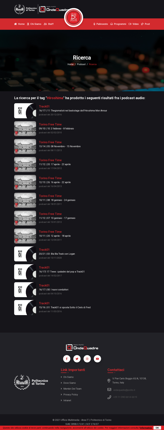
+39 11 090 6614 (122, 397)
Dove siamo (68, 383)
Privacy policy (69, 394)
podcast (81, 64)
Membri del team (71, 388)
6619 (134, 397)
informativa (146, 428)
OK (157, 428)
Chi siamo (67, 377)
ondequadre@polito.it (121, 389)
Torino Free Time (50, 124)
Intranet (66, 400)
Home (70, 64)
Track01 (44, 106)
